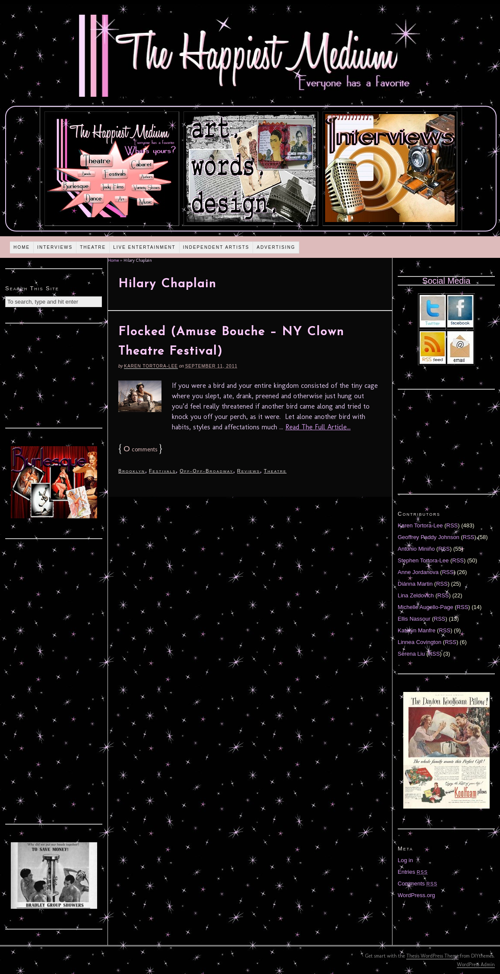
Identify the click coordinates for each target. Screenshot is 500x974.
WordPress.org (416, 895)
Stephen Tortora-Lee (423, 560)
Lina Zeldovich (416, 595)
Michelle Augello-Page (425, 607)
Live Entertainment (144, 247)
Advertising (275, 247)
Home (21, 247)
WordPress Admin (476, 964)
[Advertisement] (54, 374)
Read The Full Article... (318, 427)
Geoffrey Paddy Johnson (428, 537)
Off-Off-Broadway (206, 470)
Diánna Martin (415, 584)
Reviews (248, 470)
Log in (405, 860)
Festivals (162, 470)
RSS (452, 525)
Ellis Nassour (414, 618)
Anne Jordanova (418, 572)
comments (140, 449)
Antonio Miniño (416, 549)
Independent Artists (216, 247)
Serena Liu (411, 653)
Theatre (93, 247)
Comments (417, 883)
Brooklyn (131, 470)
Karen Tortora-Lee (151, 366)
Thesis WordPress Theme (432, 956)
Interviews (55, 247)
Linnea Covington (419, 642)
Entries (413, 872)
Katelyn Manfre (416, 630)
